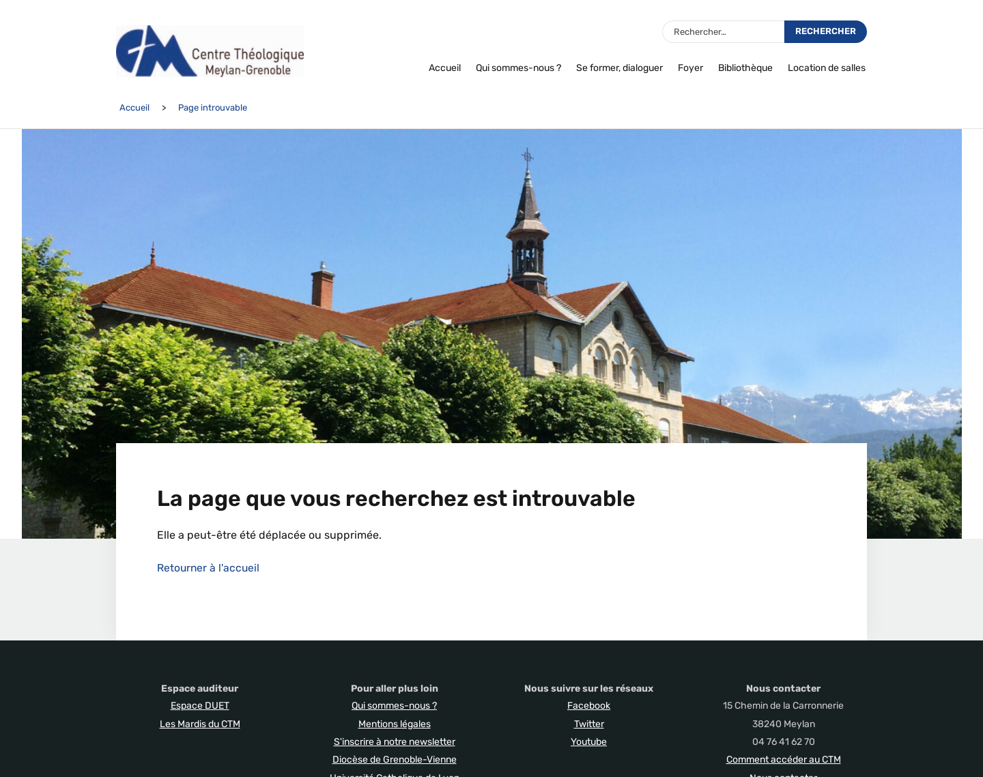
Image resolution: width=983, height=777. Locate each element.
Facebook (588, 705)
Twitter (589, 724)
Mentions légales (394, 724)
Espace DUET (200, 705)
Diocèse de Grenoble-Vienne (394, 759)
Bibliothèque (745, 68)
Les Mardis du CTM (200, 724)
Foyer (690, 68)
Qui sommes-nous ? (518, 68)
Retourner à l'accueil (209, 567)
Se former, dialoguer (619, 68)
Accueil (445, 68)
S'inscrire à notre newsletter (394, 742)
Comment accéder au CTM (783, 759)
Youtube (589, 742)
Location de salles (827, 68)
